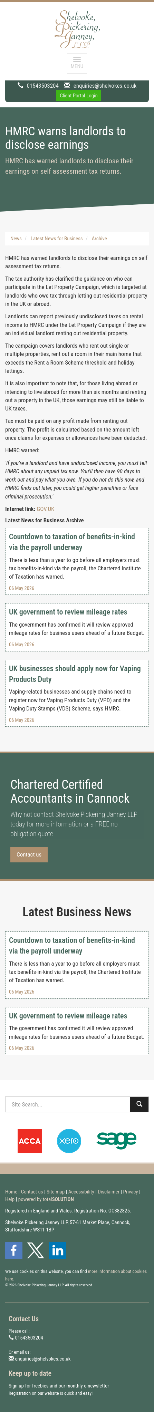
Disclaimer (108, 1192)
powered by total (46, 1199)
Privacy (130, 1192)
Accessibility (81, 1192)
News (16, 238)
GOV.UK (45, 508)
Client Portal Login (79, 96)
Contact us (29, 854)
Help (10, 1199)
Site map (56, 1192)
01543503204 (43, 85)
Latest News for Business (57, 238)
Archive (99, 238)
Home (11, 1192)
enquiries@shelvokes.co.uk (105, 85)
